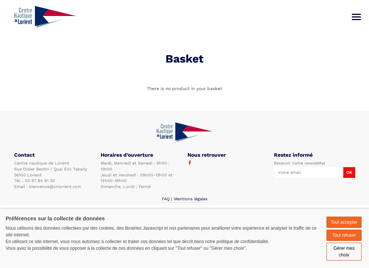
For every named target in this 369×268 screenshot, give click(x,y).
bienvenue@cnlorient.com (55, 187)
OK (349, 172)
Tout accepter (344, 222)
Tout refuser (344, 235)
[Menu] (356, 17)
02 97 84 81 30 (40, 181)
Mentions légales (191, 199)
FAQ (166, 199)
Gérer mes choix (344, 252)
